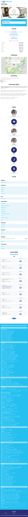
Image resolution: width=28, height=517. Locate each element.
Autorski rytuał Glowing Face (6, 397)
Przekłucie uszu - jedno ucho (6, 430)
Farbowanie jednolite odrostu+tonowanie (8, 345)
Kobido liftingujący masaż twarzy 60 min (8, 489)
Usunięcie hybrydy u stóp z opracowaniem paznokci (10, 461)
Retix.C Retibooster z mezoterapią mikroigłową (9, 425)
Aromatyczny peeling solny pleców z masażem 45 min (10, 502)
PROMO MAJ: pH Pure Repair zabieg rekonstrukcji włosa (11, 391)
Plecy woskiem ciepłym (5, 337)
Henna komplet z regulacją (6, 435)
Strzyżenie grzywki (5, 374)
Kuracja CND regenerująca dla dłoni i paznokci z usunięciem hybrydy (12, 452)
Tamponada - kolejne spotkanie (7, 485)
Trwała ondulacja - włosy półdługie (7, 367)
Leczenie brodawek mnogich (6, 478)
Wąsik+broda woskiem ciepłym (6, 340)
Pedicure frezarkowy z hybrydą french (8, 459)
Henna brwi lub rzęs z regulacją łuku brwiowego (9, 434)
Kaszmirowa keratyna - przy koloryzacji (8, 351)
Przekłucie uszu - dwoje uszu (6, 429)
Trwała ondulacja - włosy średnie (7, 366)
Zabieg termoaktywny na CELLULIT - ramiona (9, 382)
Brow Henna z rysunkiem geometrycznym (8, 437)
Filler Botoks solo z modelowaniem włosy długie (9, 356)
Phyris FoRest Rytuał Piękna (6, 418)
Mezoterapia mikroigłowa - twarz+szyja (8, 404)
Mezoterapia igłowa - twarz (7, 406)
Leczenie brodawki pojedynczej (7, 477)
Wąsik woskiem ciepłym (5, 339)
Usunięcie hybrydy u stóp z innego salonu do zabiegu (10, 460)
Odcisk (3, 472)
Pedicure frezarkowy (5, 457)
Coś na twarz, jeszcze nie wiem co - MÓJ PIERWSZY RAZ (10, 395)
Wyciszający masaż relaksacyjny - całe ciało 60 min (10, 494)
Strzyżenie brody (4, 369)
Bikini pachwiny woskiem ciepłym (7, 333)
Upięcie (4, 363)
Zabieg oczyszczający (6, 394)
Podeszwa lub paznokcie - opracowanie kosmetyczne (10, 455)
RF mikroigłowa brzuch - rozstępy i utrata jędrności (10, 411)
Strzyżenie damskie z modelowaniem (7, 372)
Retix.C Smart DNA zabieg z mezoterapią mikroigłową (10, 423)
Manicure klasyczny (5, 445)
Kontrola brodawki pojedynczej (7, 479)
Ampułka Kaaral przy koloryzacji (7, 350)
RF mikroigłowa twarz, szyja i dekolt (7, 410)
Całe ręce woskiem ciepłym (6, 335)
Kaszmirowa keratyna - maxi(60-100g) (8, 354)
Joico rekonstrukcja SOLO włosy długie (8, 359)
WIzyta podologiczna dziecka (7, 483)
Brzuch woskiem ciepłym (6, 334)
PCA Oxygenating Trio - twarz (6, 413)
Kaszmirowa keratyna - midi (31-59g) (7, 353)
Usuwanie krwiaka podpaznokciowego (8, 481)
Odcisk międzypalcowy (5, 482)
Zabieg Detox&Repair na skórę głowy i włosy (9, 360)
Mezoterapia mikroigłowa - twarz (7, 403)
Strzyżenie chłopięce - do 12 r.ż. (6, 370)
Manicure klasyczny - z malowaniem (7, 447)
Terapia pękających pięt (6, 469)
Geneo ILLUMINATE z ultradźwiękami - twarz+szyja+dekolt (10, 416)
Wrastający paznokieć (5, 475)
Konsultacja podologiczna (6, 466)
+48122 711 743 (14, 33)
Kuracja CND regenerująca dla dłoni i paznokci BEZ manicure (11, 450)
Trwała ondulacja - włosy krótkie (7, 365)
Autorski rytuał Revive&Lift (6, 399)
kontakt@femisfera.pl (14, 34)
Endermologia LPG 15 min (6, 379)
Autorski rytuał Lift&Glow (6, 401)
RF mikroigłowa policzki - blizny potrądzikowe (9, 408)
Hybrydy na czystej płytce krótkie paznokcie (8, 449)
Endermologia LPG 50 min (6, 381)
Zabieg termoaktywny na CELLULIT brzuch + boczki (9, 383)
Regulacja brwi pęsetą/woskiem (7, 432)
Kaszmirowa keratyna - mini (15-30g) (7, 352)
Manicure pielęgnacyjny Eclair (6, 444)
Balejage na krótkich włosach (7, 346)
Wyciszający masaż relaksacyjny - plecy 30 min (9, 493)
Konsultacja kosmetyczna (6, 393)
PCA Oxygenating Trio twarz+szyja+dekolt (8, 414)
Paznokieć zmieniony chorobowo (7, 468)
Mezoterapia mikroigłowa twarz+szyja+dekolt (9, 405)
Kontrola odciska (5, 474)
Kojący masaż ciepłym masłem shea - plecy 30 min (9, 496)
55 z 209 (14, 318)
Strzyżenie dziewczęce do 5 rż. (7, 373)
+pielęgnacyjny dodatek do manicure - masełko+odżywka (10, 453)
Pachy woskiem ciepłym (5, 336)
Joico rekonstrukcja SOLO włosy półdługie (8, 358)
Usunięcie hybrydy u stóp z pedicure (7, 462)
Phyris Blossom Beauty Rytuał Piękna (7, 421)
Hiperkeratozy (5, 471)
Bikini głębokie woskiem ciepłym (7, 332)
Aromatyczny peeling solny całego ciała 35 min (9, 501)
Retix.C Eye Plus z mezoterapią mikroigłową (8, 424)
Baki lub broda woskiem (5, 330)
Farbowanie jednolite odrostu (7, 344)
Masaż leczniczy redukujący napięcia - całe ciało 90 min (10, 498)
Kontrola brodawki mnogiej (6, 484)
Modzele (4, 470)
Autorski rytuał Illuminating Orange (7, 400)
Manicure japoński (5, 448)
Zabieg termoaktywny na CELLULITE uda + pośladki (10, 384)
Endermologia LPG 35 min (6, 380)
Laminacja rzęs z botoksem (6, 438)
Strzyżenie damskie (5, 371)
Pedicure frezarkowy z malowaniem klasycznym (9, 458)
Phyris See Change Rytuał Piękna (7, 420)
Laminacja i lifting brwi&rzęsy (6, 440)
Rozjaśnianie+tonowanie (6, 347)
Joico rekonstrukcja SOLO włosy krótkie (8, 357)
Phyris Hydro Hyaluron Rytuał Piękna (7, 419)
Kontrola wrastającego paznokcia (7, 476)
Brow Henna (4, 436)
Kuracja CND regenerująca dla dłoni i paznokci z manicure (10, 451)
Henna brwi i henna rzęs (5, 433)
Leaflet (26, 73)
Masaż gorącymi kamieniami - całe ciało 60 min (9, 499)
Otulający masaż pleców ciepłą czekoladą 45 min (9, 495)
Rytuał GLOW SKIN (5, 398)
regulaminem (25, 515)
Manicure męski (4, 446)
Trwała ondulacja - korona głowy (7, 364)
